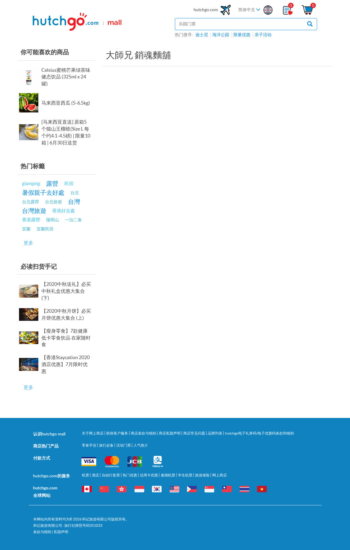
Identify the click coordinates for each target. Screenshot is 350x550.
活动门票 (123, 445)
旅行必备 (106, 445)
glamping (31, 183)
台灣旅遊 (34, 210)
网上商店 (219, 475)
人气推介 (140, 445)
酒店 (96, 475)
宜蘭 (26, 228)
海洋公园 (220, 34)
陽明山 (52, 219)
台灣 (74, 201)
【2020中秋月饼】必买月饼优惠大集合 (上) (66, 314)
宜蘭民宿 (45, 228)
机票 (86, 475)
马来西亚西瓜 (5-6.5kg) (65, 103)
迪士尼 (201, 34)
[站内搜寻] (239, 24)
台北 (74, 192)
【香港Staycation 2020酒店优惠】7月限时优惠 (65, 364)
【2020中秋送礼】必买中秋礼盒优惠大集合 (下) (66, 291)
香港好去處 (63, 210)
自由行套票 (111, 475)
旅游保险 (202, 475)
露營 (52, 183)
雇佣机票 (168, 475)
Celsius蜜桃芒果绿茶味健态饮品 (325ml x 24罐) (65, 77)
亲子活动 (263, 34)
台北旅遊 (53, 201)
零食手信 (89, 445)
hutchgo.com (213, 10)
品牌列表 (215, 433)
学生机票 (185, 475)
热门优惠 (130, 475)
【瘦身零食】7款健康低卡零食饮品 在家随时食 (66, 337)
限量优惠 (241, 34)
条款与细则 (42, 532)
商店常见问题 (194, 433)
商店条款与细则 (144, 433)
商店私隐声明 (170, 433)
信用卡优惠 (149, 475)
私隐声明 (61, 532)
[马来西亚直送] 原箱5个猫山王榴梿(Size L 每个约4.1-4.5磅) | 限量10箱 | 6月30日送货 (65, 132)
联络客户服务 (117, 433)
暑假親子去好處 (43, 192)
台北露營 (30, 201)
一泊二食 (73, 219)
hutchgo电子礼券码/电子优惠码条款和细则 (259, 433)
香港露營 (31, 219)
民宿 (68, 183)
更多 (28, 242)
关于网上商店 (93, 433)
